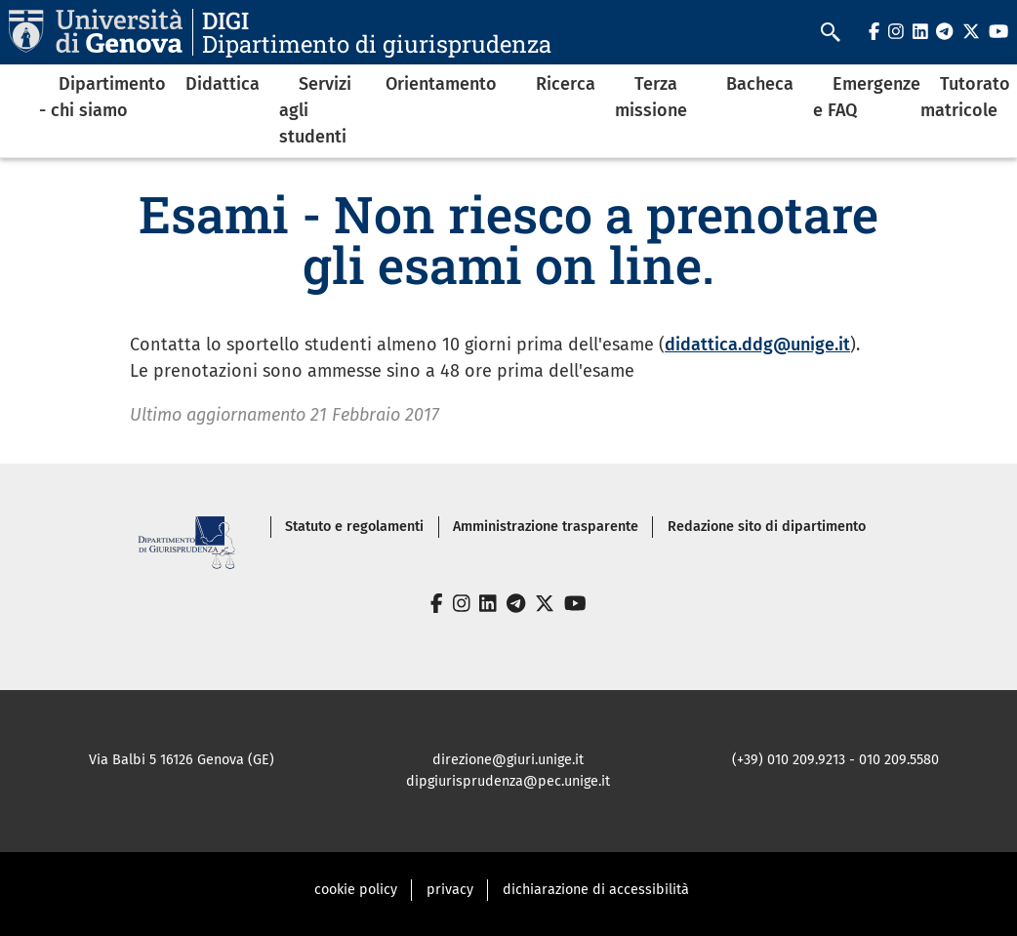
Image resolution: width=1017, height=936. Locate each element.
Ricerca (565, 84)
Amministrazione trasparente (545, 526)
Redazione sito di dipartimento (767, 526)
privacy (450, 889)
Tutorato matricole (965, 97)
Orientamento (441, 84)
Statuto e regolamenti (354, 526)
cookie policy (355, 889)
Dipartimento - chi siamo (102, 97)
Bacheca (759, 84)
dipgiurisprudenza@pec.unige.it (508, 781)
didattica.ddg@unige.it (757, 344)
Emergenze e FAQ (866, 97)
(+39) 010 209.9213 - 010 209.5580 (835, 760)
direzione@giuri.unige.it (508, 760)
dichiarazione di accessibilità (596, 889)
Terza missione (651, 97)
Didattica (222, 84)
